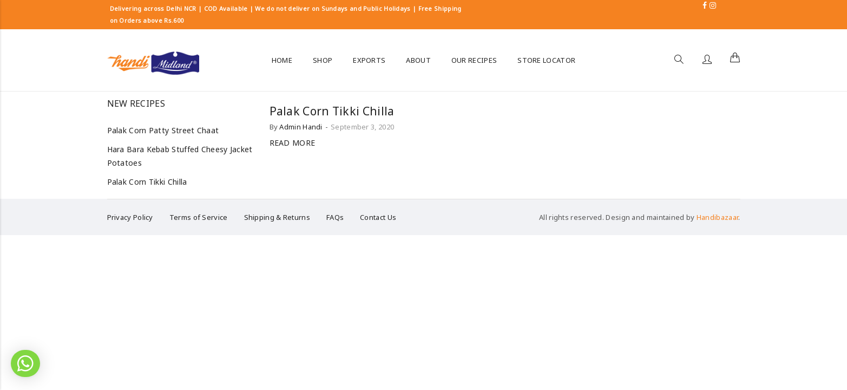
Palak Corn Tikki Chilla (332, 111)
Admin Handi (300, 127)
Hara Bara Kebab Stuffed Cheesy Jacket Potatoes (180, 156)
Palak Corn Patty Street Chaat (163, 130)
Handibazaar (717, 217)
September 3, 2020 (362, 127)
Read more (293, 143)
